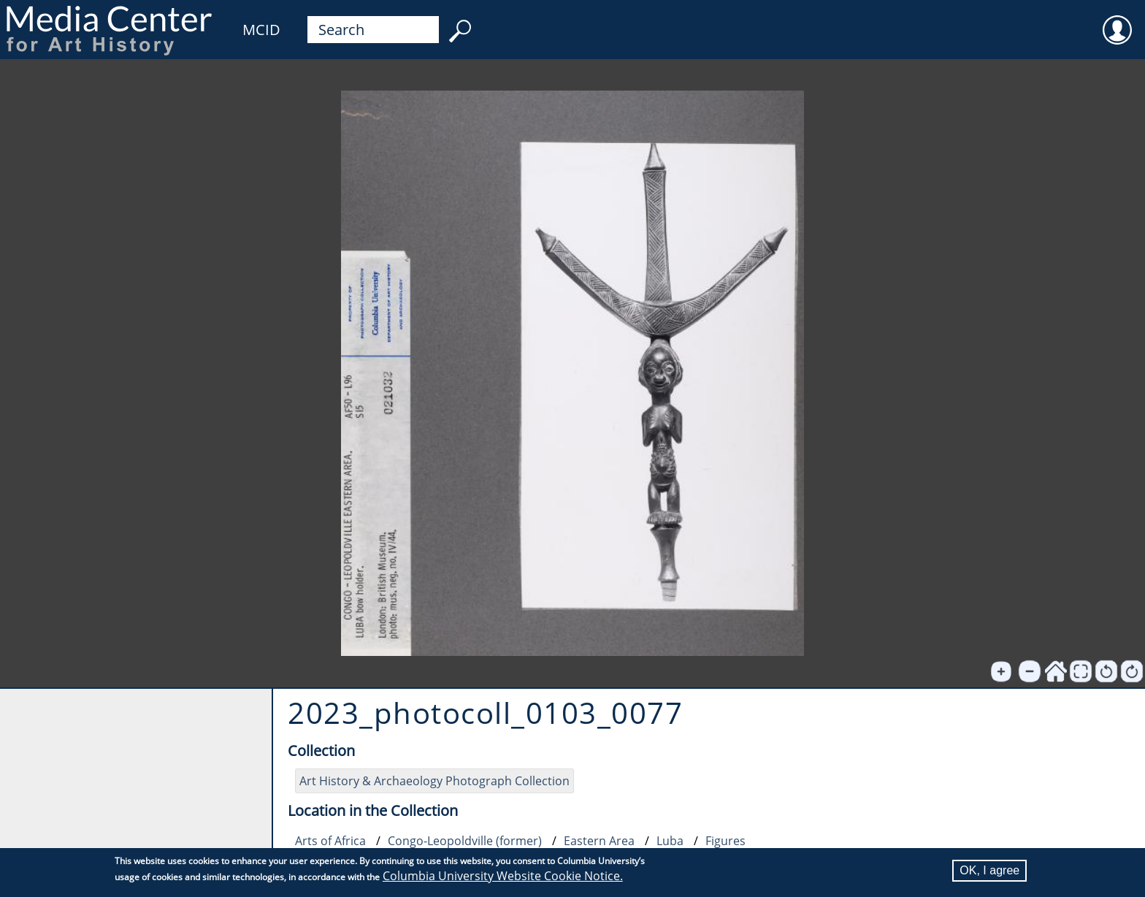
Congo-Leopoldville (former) (465, 841)
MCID (261, 29)
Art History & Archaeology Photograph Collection (434, 781)
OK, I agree (989, 870)
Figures (725, 841)
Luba (669, 841)
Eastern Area (599, 841)
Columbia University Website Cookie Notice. (503, 876)
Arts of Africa (330, 841)
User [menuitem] (1117, 20)
